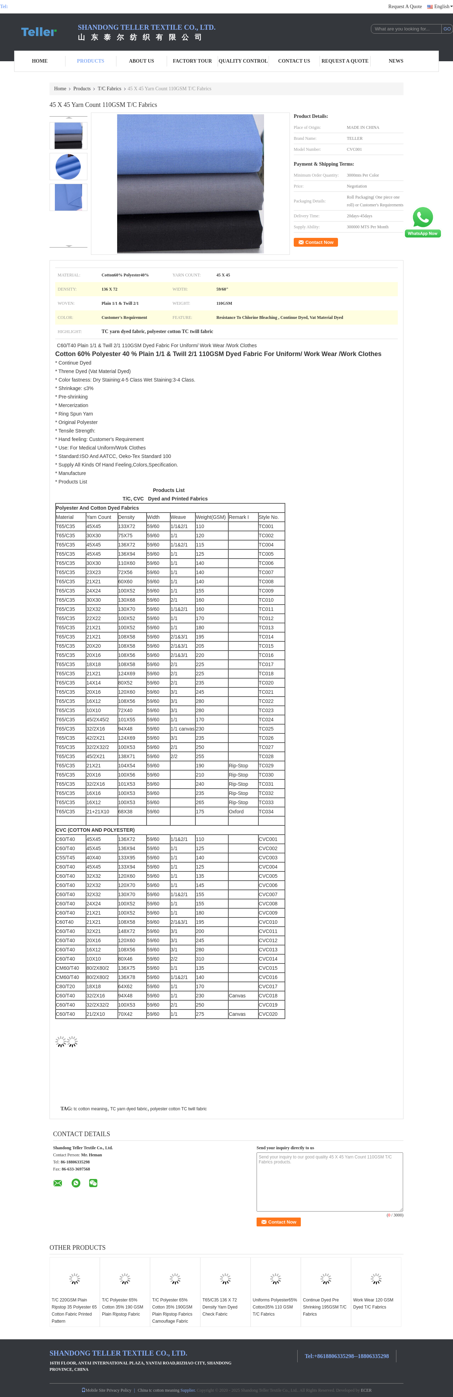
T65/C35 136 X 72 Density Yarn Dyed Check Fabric (219, 1307)
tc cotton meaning (90, 1108)
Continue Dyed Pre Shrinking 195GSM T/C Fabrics (324, 1307)
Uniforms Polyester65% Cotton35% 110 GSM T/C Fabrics (275, 1307)
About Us (141, 61)
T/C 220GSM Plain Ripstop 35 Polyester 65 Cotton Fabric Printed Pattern (74, 1311)
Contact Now (319, 242)
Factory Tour (192, 61)
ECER (366, 1390)
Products (90, 61)
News (396, 61)
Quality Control (243, 61)
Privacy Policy (119, 1390)
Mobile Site (93, 1390)
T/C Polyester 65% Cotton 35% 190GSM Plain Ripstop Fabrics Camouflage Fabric (172, 1311)
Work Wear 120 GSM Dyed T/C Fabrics (373, 1304)
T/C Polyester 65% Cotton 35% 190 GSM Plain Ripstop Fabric (122, 1307)
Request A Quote (405, 6)
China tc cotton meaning (158, 1390)
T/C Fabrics (109, 88)
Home (39, 61)
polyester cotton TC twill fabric (178, 1108)
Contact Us (294, 61)
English (443, 6)
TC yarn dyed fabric (128, 1108)
